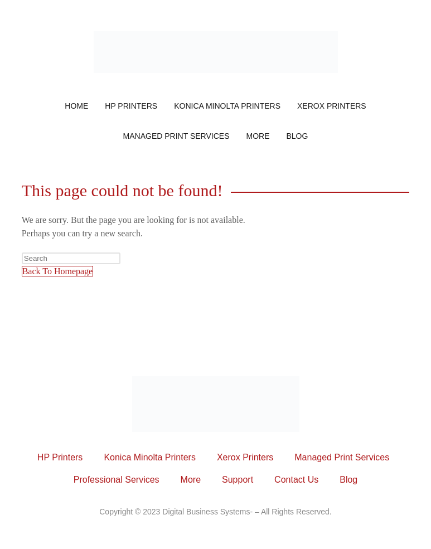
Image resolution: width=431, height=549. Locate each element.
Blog (297, 136)
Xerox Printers (331, 105)
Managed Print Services (176, 136)
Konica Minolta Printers (227, 105)
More (257, 136)
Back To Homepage (57, 271)
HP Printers (131, 105)
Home (76, 105)
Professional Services (116, 479)
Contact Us (296, 479)
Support (237, 479)
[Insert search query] (71, 258)
